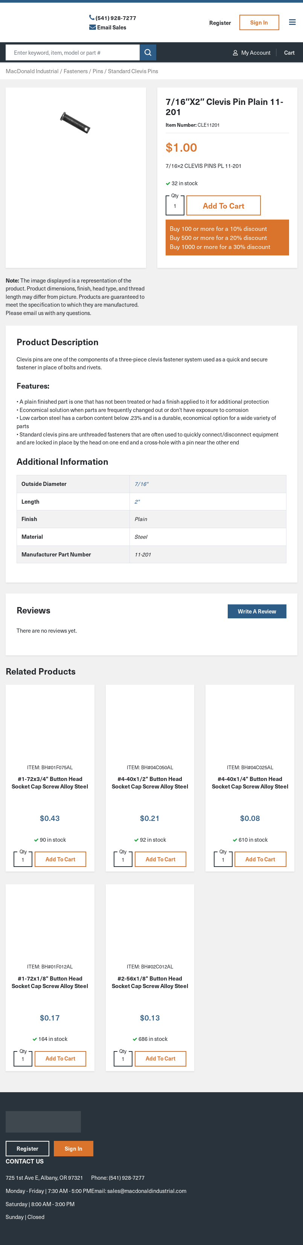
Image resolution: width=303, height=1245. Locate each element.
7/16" (141, 484)
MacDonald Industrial (32, 71)
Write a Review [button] (257, 611)
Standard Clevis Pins (133, 71)
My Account (252, 52)
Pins (98, 71)
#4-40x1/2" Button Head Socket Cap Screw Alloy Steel (150, 782)
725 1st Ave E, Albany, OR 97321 (44, 1177)
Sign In (259, 22)
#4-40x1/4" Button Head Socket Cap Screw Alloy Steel (250, 782)
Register (220, 22)
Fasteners (76, 71)
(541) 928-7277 (116, 18)
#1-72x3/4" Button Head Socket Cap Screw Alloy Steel (50, 782)
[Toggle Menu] (292, 22)
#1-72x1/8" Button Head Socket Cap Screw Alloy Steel (50, 982)
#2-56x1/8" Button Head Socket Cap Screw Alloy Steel (150, 982)
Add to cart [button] (223, 205)
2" (136, 501)
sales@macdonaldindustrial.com (146, 1191)
